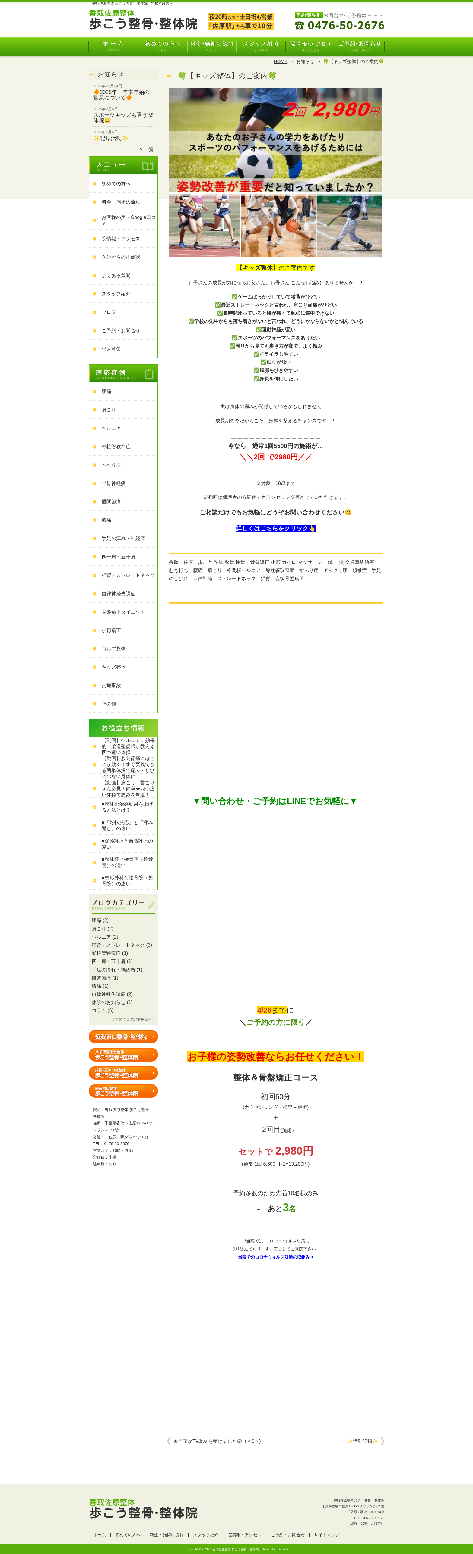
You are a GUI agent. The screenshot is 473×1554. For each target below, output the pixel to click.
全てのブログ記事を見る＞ (133, 1019)
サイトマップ (326, 1535)
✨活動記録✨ (362, 1441)
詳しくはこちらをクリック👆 (276, 528)
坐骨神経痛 (114, 483)
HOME (281, 61)
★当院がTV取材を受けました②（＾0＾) (217, 1441)
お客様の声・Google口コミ (129, 220)
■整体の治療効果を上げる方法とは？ (127, 807)
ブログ (109, 312)
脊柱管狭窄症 (116, 446)
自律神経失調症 (118, 593)
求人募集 (111, 349)
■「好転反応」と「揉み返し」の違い (127, 825)
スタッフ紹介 (261, 47)
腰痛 (106, 391)
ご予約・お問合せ (359, 47)
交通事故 (111, 685)
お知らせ (305, 61)
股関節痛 (111, 501)
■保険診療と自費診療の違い (127, 843)
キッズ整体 (114, 667)
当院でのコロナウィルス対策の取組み (274, 1257)
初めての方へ (162, 47)
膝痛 (106, 520)
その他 (109, 703)
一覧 (149, 149)
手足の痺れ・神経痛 (123, 538)
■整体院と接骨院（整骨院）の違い (127, 862)
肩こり (109, 409)
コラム (99, 1010)
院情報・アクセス (310, 47)
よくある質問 (116, 275)
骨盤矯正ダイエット (123, 611)
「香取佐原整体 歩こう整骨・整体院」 (236, 1549)
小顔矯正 (111, 630)
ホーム (113, 47)
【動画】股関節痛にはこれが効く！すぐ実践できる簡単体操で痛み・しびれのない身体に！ (128, 767)
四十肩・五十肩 (118, 556)
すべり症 (111, 464)
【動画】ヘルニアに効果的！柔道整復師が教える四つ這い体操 (128, 746)
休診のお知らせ (108, 1002)
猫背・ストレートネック (128, 575)
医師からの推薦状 (121, 257)
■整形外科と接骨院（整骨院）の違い (127, 880)
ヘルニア (111, 428)
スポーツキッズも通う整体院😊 (123, 118)
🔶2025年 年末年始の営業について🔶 (121, 95)
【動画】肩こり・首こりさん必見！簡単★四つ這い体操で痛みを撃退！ (128, 788)
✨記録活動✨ (110, 138)
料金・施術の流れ (212, 47)
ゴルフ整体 (114, 648)
